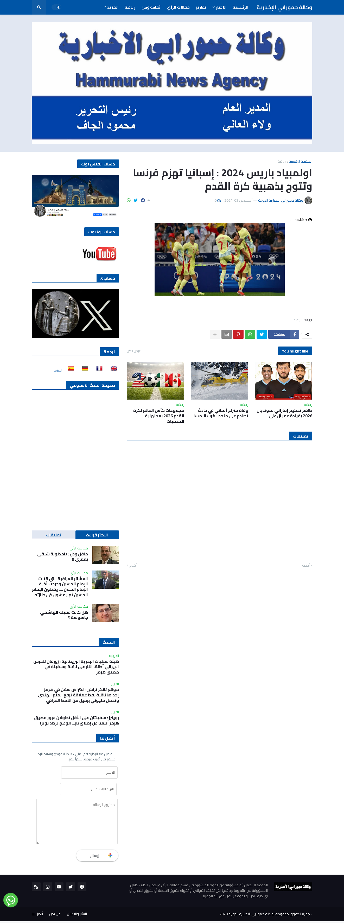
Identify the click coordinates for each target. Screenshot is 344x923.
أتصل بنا (37, 915)
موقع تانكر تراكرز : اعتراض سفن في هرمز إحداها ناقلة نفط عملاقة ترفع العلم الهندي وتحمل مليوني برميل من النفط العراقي (78, 695)
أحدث (306, 565)
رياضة (282, 161)
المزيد (58, 370)
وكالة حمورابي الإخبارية (284, 7)
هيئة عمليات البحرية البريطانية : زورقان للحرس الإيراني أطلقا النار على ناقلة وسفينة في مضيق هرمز (76, 667)
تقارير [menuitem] (201, 7)
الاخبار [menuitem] (221, 7)
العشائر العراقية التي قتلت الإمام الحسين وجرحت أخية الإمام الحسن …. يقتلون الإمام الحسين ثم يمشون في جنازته (60, 587)
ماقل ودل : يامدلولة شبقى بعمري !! (62, 556)
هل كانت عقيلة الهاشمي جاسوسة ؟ (64, 615)
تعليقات (53, 535)
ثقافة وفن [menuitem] (151, 7)
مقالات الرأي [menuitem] (178, 7)
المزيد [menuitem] (112, 7)
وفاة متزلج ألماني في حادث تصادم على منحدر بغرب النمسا (221, 413)
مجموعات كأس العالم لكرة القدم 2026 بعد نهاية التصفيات (158, 416)
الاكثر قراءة (97, 535)
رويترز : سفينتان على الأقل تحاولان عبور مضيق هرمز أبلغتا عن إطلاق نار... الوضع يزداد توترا (76, 720)
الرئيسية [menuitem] (240, 7)
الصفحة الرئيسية (300, 161)
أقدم (133, 565)
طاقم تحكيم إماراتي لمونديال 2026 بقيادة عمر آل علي (284, 413)
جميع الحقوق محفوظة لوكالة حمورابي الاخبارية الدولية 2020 (264, 915)
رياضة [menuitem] (130, 7)
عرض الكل (134, 351)
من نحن (55, 915)
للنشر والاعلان (77, 915)
